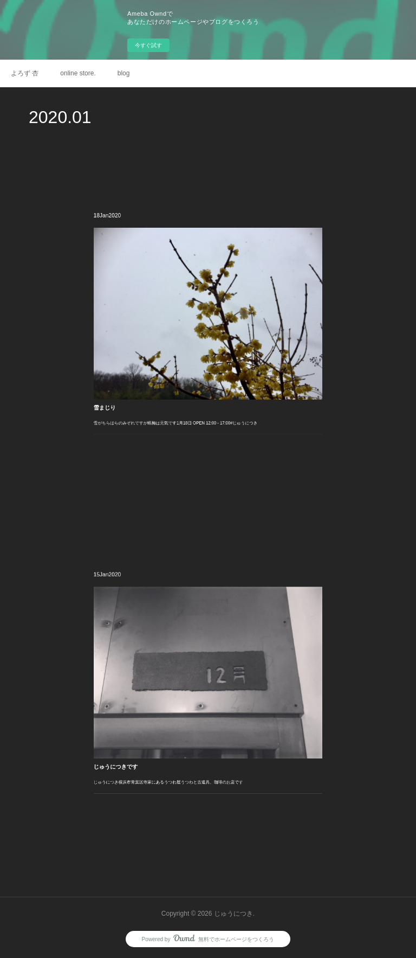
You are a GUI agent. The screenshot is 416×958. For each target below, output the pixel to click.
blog (124, 73)
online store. (77, 73)
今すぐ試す (148, 45)
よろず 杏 (24, 73)
